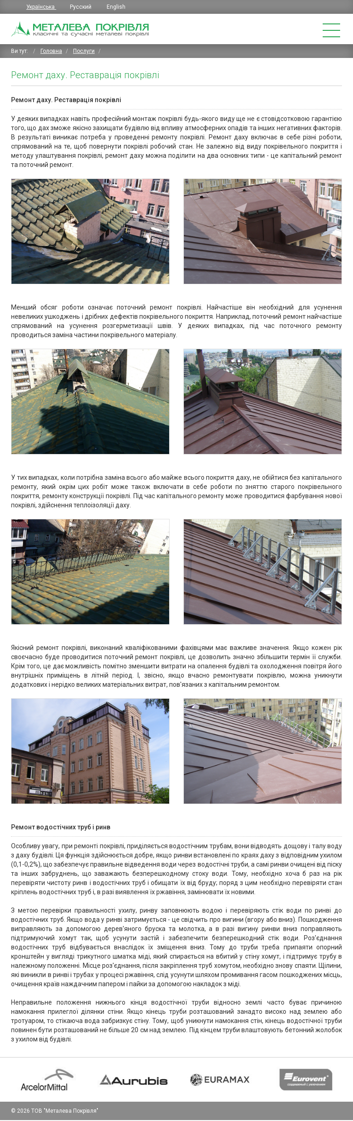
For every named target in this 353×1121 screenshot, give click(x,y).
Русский (81, 7)
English (116, 7)
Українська (41, 7)
